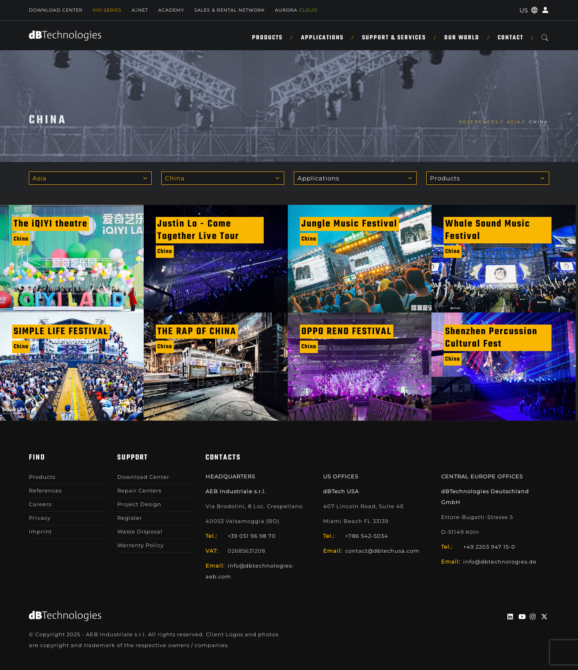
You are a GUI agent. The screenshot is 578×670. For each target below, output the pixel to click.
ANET (140, 10)
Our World (461, 38)
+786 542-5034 (366, 536)
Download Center (56, 10)
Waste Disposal (140, 531)
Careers (40, 504)
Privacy (40, 518)
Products (267, 38)
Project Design (139, 504)
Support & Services (394, 38)
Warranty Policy (140, 545)
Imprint (40, 531)
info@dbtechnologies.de (500, 561)
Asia (514, 122)
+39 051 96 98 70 (252, 536)
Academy (171, 10)
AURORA (296, 10)
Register (129, 518)
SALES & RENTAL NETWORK (229, 10)
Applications (322, 38)
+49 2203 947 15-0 (489, 546)
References (479, 122)
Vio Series (107, 10)
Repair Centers (139, 490)
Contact (510, 38)
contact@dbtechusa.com (382, 550)
